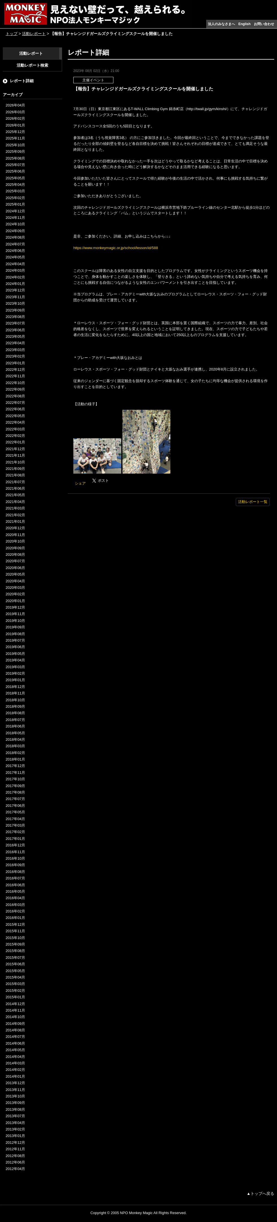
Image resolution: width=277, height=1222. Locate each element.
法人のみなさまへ (221, 24)
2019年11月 (15, 614)
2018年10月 (15, 700)
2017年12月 (15, 766)
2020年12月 (15, 528)
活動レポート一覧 (252, 502)
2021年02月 (15, 515)
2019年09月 (15, 627)
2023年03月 (15, 350)
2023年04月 (15, 343)
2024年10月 (15, 224)
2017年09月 (15, 786)
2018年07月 (15, 720)
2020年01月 (15, 601)
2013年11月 (15, 1090)
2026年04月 (15, 105)
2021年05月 (15, 495)
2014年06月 (15, 1043)
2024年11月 (15, 217)
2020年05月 (15, 574)
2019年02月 (15, 673)
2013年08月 (15, 1109)
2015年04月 (15, 977)
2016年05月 (15, 891)
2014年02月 (15, 1070)
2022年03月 (15, 429)
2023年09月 (15, 310)
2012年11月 (15, 1149)
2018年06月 (15, 726)
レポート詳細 (22, 81)
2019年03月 (15, 667)
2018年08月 (15, 713)
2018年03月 (15, 746)
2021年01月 (15, 521)
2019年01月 (15, 680)
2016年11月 (15, 852)
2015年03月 (15, 984)
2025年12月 (15, 132)
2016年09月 (15, 865)
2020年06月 (15, 568)
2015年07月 (15, 957)
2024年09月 (15, 231)
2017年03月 (15, 825)
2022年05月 (15, 416)
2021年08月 (15, 475)
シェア (80, 483)
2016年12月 (15, 845)
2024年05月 (15, 257)
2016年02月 (15, 911)
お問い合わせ (264, 24)
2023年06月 (15, 330)
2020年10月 (15, 541)
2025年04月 (15, 184)
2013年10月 (15, 1096)
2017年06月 (15, 805)
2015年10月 (15, 938)
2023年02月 (15, 356)
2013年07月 (15, 1116)
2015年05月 (15, 971)
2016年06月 (15, 885)
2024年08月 (15, 237)
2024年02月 (15, 277)
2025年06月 (15, 171)
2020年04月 (15, 581)
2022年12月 (15, 369)
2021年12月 (15, 449)
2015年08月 (15, 951)
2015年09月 (15, 944)
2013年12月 (15, 1083)
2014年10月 (15, 1017)
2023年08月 (15, 317)
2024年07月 (15, 244)
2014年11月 (15, 1010)
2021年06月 (15, 488)
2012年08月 (15, 1156)
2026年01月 (15, 125)
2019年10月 (15, 620)
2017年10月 (15, 779)
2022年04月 (15, 422)
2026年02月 (15, 118)
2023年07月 (15, 323)
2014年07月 (15, 1036)
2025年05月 (15, 178)
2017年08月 (15, 792)
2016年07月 (15, 878)
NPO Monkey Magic (136, 1213)
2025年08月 (15, 158)
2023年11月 (15, 297)
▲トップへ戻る (260, 1193)
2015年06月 (15, 964)
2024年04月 (15, 264)
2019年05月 (15, 654)
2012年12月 (15, 1142)
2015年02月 (15, 990)
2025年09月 (15, 151)
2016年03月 (15, 905)
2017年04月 (15, 819)
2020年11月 (15, 535)
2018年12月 (15, 687)
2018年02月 (15, 753)
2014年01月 (15, 1076)
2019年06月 (15, 647)
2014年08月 (15, 1030)
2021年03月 (15, 508)
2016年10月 (15, 858)
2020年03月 (15, 587)
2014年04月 (15, 1057)
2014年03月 (15, 1063)
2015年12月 (15, 924)
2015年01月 (15, 997)
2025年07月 (15, 165)
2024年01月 (15, 284)
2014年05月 (15, 1050)
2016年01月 (15, 918)
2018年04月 (15, 739)
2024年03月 (15, 270)
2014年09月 (15, 1023)
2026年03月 (15, 112)
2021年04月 (15, 502)
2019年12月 (15, 607)
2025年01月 (15, 204)
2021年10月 (15, 462)
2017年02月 (15, 832)
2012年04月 (15, 1169)
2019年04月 (15, 660)
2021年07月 (15, 482)
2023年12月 (15, 290)
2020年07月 (15, 561)
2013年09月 (15, 1103)
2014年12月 (15, 1004)
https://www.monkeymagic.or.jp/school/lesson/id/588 (115, 248)
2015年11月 (15, 931)
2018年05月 (15, 733)
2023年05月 (15, 336)
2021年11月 (15, 455)
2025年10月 (15, 145)
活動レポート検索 (32, 65)
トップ (11, 33)
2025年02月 (15, 198)
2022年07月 (15, 402)
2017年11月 (15, 772)
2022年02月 (15, 436)
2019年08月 (15, 634)
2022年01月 (15, 442)
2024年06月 (15, 251)
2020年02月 (15, 594)
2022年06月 (15, 409)
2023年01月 (15, 363)
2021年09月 (15, 469)
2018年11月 (15, 693)
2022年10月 (15, 383)
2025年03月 (15, 191)
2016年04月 (15, 898)
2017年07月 (15, 799)
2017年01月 (15, 839)
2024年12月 (15, 211)
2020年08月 (15, 554)
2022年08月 (15, 396)
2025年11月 (15, 138)
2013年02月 (15, 1129)
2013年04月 (15, 1123)
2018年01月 (15, 759)
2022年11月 (15, 376)
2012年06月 (15, 1162)
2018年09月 (15, 706)
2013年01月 (15, 1136)
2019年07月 (15, 640)
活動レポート (34, 33)
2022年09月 (15, 389)
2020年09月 (15, 548)
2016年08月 (15, 872)
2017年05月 (15, 812)
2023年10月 (15, 303)
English (244, 24)
